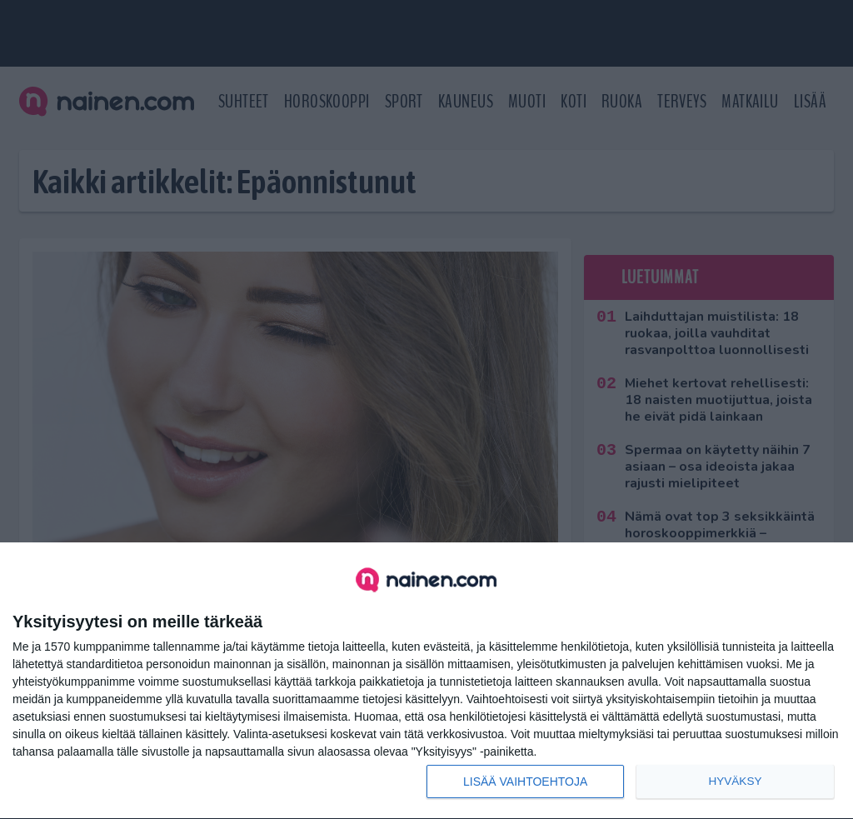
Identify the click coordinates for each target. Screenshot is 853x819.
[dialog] (426, 681)
